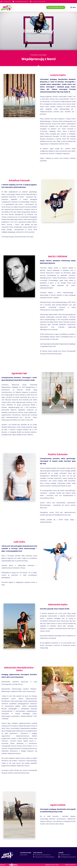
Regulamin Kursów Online (52, 864)
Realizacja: (2, 864)
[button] (73, 7)
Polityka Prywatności (70, 864)
